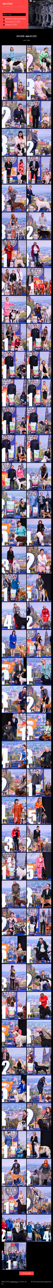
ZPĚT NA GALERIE (26, 1273)
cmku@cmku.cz (14, 1281)
